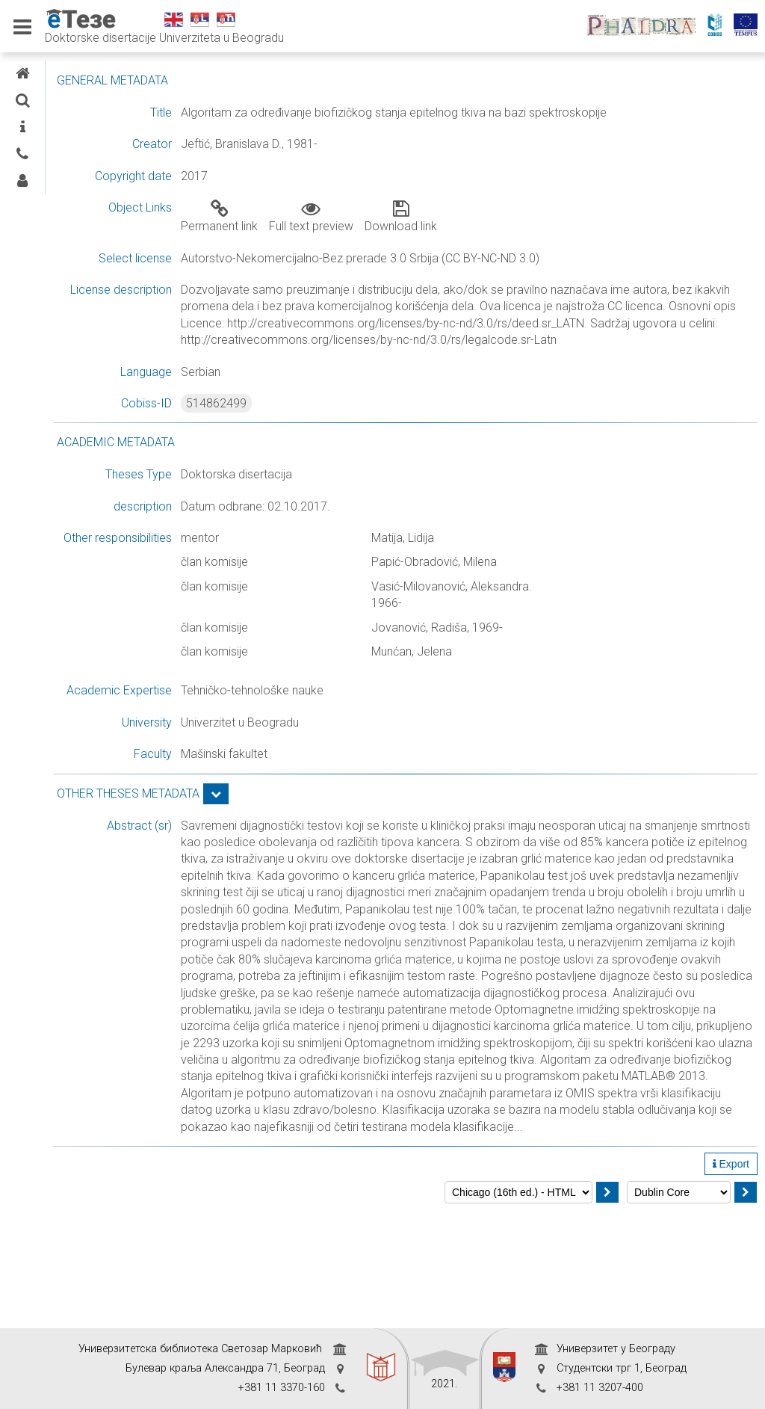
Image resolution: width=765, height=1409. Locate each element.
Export (731, 1281)
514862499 (335, 420)
